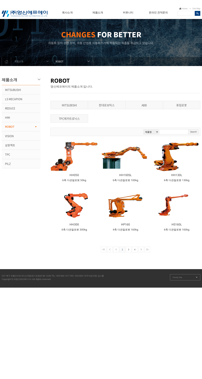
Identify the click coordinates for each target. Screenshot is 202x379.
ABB (144, 105)
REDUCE (10, 108)
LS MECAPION (13, 99)
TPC (7, 154)
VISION (9, 136)
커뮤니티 (128, 12)
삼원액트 (10, 145)
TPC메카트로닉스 (69, 118)
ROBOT (74, 60)
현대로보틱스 (106, 105)
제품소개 (97, 12)
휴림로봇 (181, 105)
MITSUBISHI (69, 105)
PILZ (8, 164)
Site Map (196, 8)
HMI (7, 117)
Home (185, 8)
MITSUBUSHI (13, 90)
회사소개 (67, 12)
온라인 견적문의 (158, 12)
